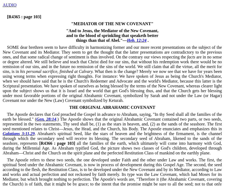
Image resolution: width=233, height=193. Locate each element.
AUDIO (10, 5)
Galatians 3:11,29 (19, 133)
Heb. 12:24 (137, 40)
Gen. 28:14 (46, 119)
